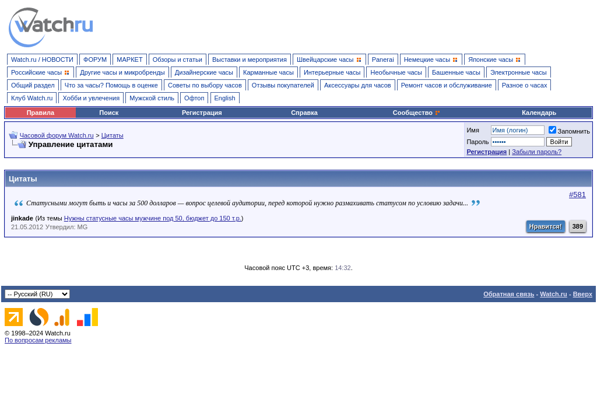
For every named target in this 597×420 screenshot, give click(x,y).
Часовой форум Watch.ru (57, 135)
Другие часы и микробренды (122, 72)
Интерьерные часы (332, 72)
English (225, 98)
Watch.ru (553, 294)
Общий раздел (33, 85)
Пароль (477, 141)
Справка (304, 112)
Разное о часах (524, 85)
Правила (40, 112)
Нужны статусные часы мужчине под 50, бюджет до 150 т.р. (152, 218)
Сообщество (417, 112)
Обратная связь (508, 294)
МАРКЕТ (129, 59)
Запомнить (569, 131)
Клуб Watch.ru (31, 98)
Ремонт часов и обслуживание (446, 85)
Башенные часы (456, 72)
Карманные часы (268, 72)
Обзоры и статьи (177, 59)
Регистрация (202, 112)
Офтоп (194, 98)
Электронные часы (518, 72)
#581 (577, 194)
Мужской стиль (151, 98)
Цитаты (112, 135)
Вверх (582, 294)
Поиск (108, 112)
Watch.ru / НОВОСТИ (42, 59)
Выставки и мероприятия (249, 59)
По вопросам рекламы (38, 340)
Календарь (539, 112)
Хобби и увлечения (91, 98)
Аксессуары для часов (357, 85)
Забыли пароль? (536, 151)
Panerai (383, 59)
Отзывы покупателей (283, 85)
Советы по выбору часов (205, 85)
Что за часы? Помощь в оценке (111, 85)
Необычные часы (396, 72)
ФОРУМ (95, 59)
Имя (472, 130)
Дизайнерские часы (204, 72)
